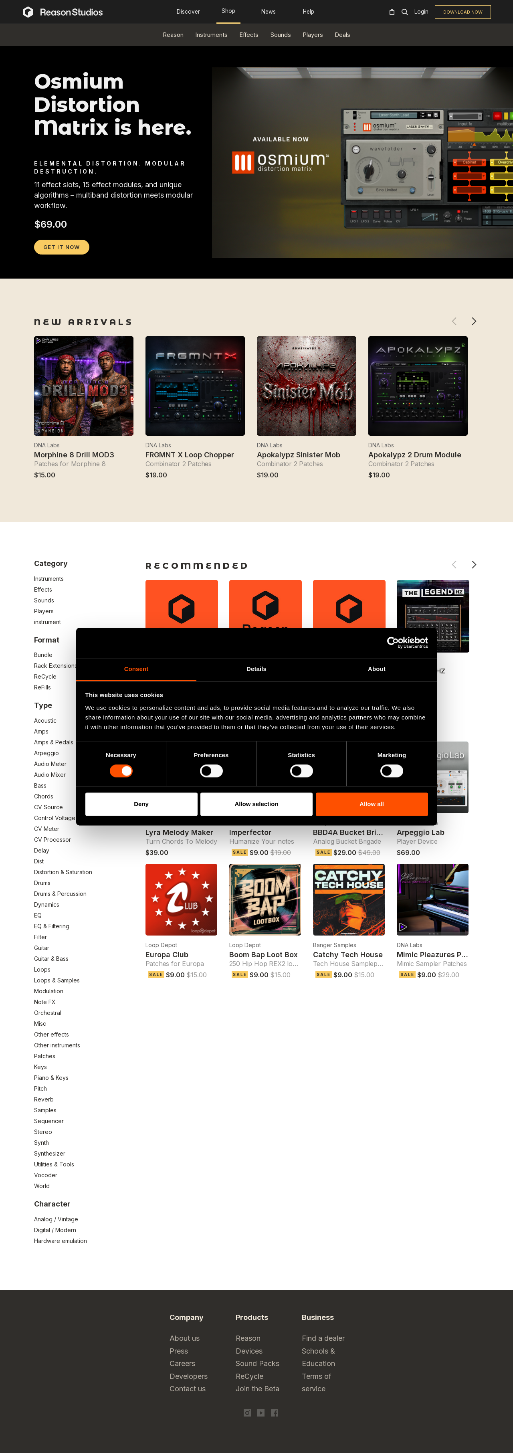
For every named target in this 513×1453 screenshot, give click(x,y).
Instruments (212, 34)
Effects (249, 34)
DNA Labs (47, 445)
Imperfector (250, 832)
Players (313, 34)
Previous (454, 321)
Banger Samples (334, 945)
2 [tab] (50, 268)
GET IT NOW (61, 247)
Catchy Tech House (348, 954)
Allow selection (256, 804)
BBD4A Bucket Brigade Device (367, 832)
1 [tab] (39, 268)
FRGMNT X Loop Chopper (189, 455)
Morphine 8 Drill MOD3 (74, 455)
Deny (141, 804)
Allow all (372, 804)
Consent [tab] (136, 668)
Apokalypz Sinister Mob (298, 455)
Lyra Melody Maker (179, 832)
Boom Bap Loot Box (263, 954)
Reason (173, 34)
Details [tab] (256, 668)
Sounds (281, 34)
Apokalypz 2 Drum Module (414, 455)
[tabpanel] (256, 260)
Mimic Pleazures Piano (437, 954)
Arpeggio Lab (420, 832)
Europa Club (166, 954)
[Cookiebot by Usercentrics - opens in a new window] (393, 643)
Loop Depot (161, 945)
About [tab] (377, 668)
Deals (342, 34)
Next (474, 321)
